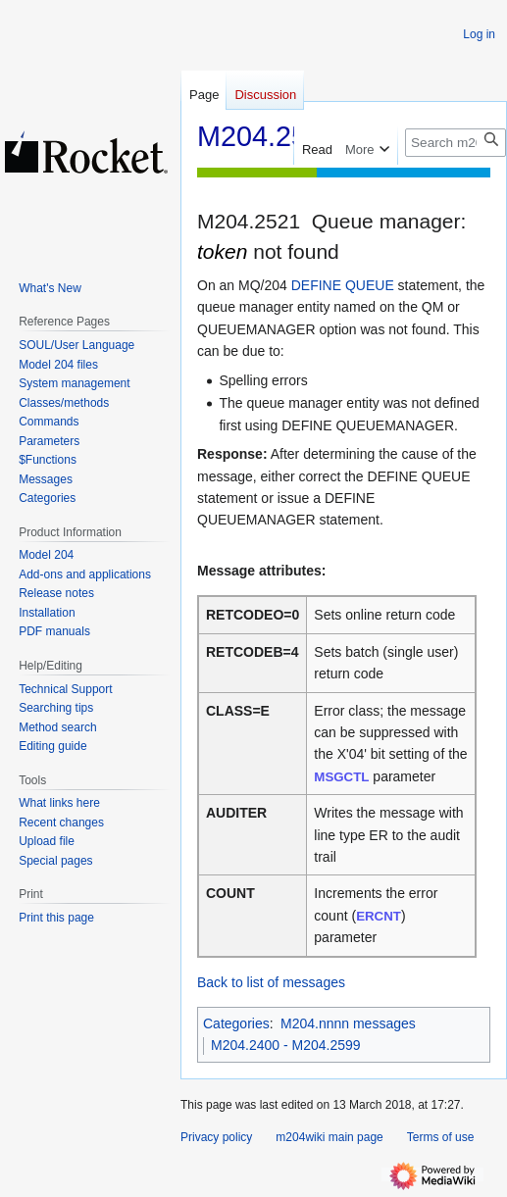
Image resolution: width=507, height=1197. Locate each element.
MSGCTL (341, 777)
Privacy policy (216, 1137)
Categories (236, 1023)
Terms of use (441, 1137)
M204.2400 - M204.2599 (286, 1045)
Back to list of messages (271, 982)
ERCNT (378, 916)
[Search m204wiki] (455, 142)
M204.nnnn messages (348, 1023)
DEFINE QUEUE (342, 285)
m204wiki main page (329, 1137)
